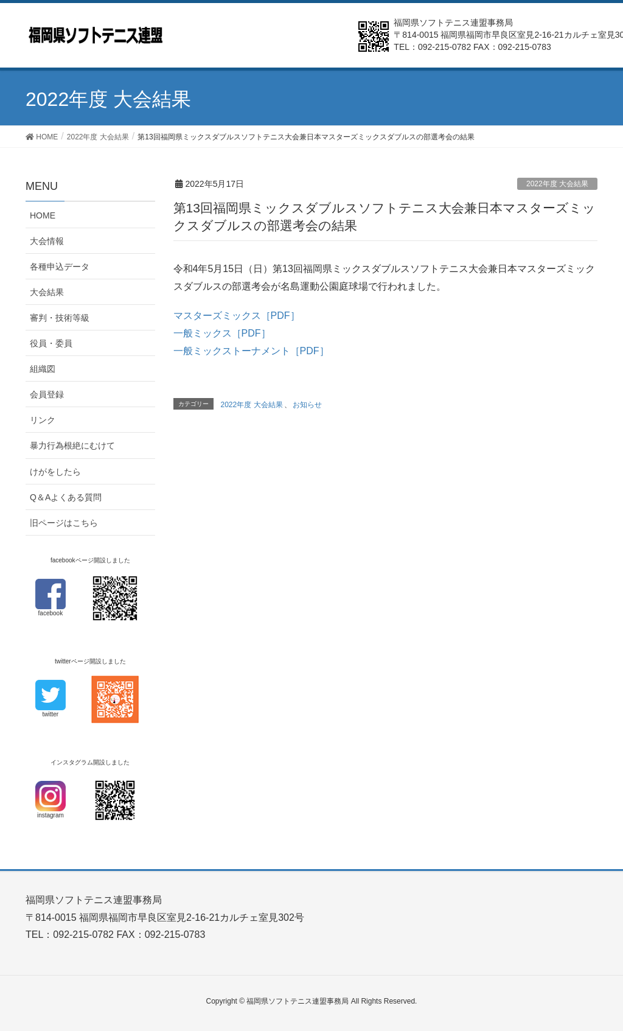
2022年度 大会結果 (557, 184)
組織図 (42, 369)
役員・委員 (51, 343)
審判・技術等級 (59, 318)
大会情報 (47, 241)
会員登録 (47, 394)
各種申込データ (59, 266)
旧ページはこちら (64, 523)
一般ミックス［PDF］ (222, 333)
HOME (42, 215)
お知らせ (307, 404)
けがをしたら (55, 472)
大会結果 (47, 292)
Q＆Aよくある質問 (66, 497)
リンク (42, 420)
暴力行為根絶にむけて (72, 445)
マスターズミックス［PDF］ (236, 315)
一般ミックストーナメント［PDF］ (251, 351)
